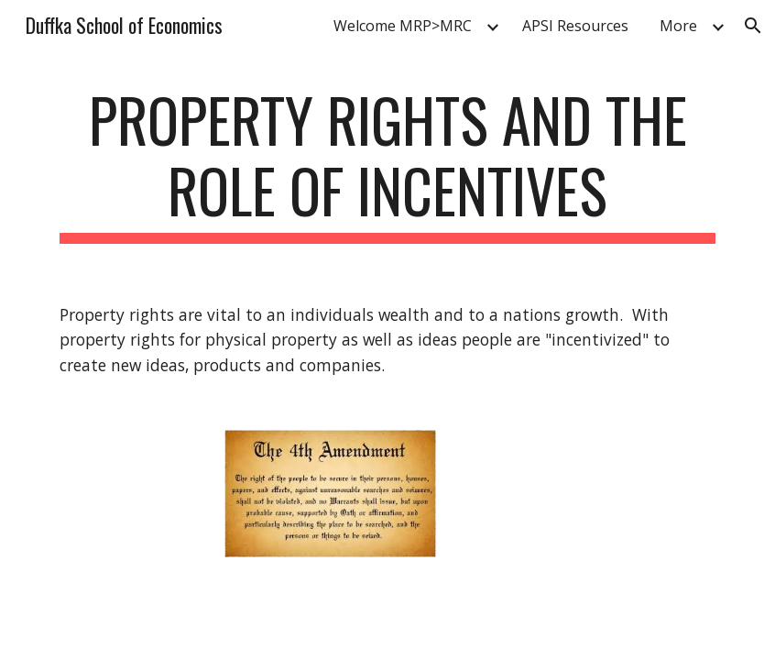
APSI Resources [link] (575, 26)
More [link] (678, 26)
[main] (387, 164)
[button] (753, 26)
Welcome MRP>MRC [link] (402, 26)
